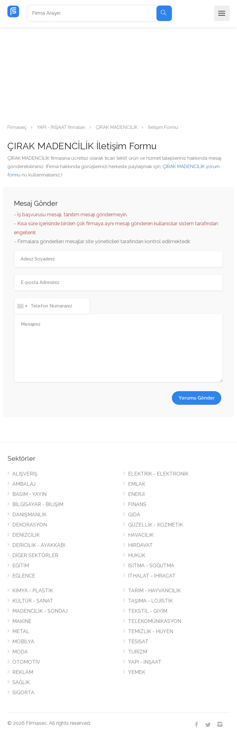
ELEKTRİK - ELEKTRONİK (158, 474)
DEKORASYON (29, 525)
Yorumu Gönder (197, 398)
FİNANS (137, 504)
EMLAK (136, 484)
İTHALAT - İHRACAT (152, 576)
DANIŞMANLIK (29, 515)
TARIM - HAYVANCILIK (154, 591)
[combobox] (22, 306)
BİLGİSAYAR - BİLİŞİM (37, 504)
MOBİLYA (23, 642)
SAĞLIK (21, 682)
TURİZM (137, 652)
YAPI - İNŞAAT (144, 662)
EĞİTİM (20, 566)
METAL (20, 631)
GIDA (134, 515)
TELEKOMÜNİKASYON (154, 621)
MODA (20, 652)
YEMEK (136, 672)
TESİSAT (138, 642)
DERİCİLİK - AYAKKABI (38, 545)
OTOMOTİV (26, 662)
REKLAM (22, 672)
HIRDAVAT (140, 545)
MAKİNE (21, 621)
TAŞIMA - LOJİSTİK (150, 601)
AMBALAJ (23, 484)
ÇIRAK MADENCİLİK (117, 127)
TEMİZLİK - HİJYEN (150, 631)
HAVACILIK (141, 535)
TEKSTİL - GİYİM (147, 611)
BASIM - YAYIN (29, 494)
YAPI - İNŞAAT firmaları (61, 127)
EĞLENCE (23, 576)
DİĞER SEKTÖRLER (35, 555)
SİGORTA (23, 693)
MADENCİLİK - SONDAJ (40, 611)
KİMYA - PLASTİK (32, 591)
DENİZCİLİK (26, 535)
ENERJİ (136, 494)
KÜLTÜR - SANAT (32, 601)
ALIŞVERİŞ (24, 474)
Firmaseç (17, 127)
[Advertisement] (118, 73)
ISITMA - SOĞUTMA (151, 566)
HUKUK (136, 555)
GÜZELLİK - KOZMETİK (155, 525)
